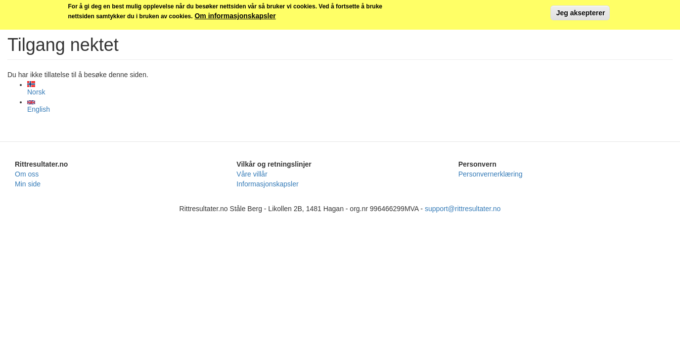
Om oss (27, 174)
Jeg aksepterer (580, 11)
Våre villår (251, 174)
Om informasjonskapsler (234, 14)
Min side (28, 184)
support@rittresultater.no (463, 209)
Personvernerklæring (490, 174)
